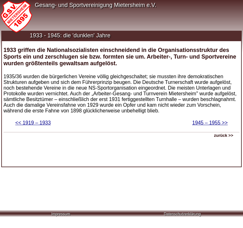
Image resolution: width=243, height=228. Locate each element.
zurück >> (223, 135)
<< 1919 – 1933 (33, 122)
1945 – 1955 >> (210, 122)
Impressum (60, 214)
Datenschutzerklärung (182, 214)
